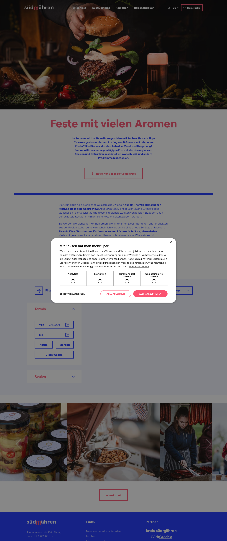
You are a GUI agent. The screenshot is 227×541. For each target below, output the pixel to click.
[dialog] (113, 270)
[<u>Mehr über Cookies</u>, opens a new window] (139, 266)
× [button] (171, 242)
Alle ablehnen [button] (115, 293)
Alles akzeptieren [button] (150, 293)
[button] (72, 293)
